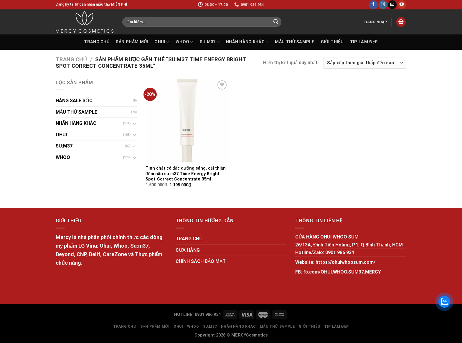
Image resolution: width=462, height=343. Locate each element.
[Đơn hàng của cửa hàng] (365, 63)
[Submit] (276, 22)
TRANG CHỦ (96, 41)
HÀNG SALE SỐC (74, 100)
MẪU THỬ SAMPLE (294, 41)
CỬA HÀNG (188, 250)
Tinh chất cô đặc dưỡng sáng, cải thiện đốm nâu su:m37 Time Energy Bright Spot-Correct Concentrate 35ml (186, 174)
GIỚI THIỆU (332, 41)
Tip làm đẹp (364, 41)
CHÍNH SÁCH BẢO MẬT (201, 261)
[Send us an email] (392, 4)
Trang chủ (71, 59)
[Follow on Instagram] (383, 4)
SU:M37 (210, 42)
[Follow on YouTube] (401, 4)
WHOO (184, 42)
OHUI (161, 42)
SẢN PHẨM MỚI (132, 41)
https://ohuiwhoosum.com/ (345, 262)
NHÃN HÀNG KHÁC (247, 42)
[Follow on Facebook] (373, 4)
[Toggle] (134, 123)
